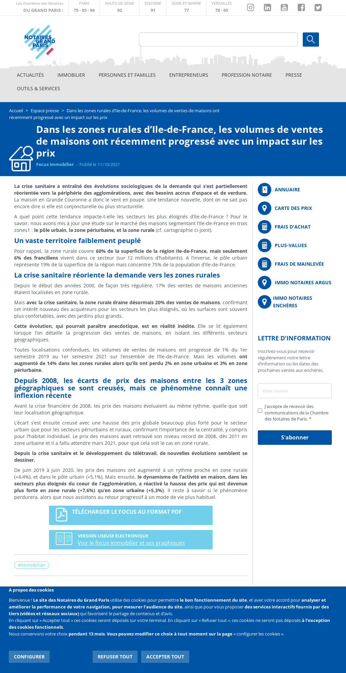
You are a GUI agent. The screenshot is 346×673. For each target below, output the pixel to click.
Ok (311, 39)
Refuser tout (115, 656)
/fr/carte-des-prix (295, 208)
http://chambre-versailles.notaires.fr (221, 7)
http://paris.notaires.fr (84, 7)
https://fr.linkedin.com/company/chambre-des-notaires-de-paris (267, 7)
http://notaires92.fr (119, 7)
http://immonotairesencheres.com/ (295, 301)
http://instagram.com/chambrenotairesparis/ (250, 7)
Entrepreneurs (188, 75)
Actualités (30, 75)
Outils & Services (38, 88)
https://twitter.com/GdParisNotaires (318, 7)
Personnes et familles (127, 75)
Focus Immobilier (55, 164)
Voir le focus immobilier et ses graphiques (128, 543)
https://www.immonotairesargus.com (295, 282)
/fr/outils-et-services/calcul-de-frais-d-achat (295, 227)
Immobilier (71, 75)
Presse (294, 75)
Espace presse (45, 110)
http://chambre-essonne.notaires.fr (153, 7)
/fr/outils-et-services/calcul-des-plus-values (295, 245)
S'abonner (294, 437)
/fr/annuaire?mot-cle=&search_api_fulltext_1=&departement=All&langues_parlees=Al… (295, 189)
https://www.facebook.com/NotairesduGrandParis (301, 7)
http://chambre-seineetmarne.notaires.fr (186, 7)
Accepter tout (165, 656)
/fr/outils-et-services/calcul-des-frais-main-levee (295, 264)
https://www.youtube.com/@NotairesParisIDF (284, 7)
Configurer (29, 656)
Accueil (16, 110)
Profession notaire (247, 75)
